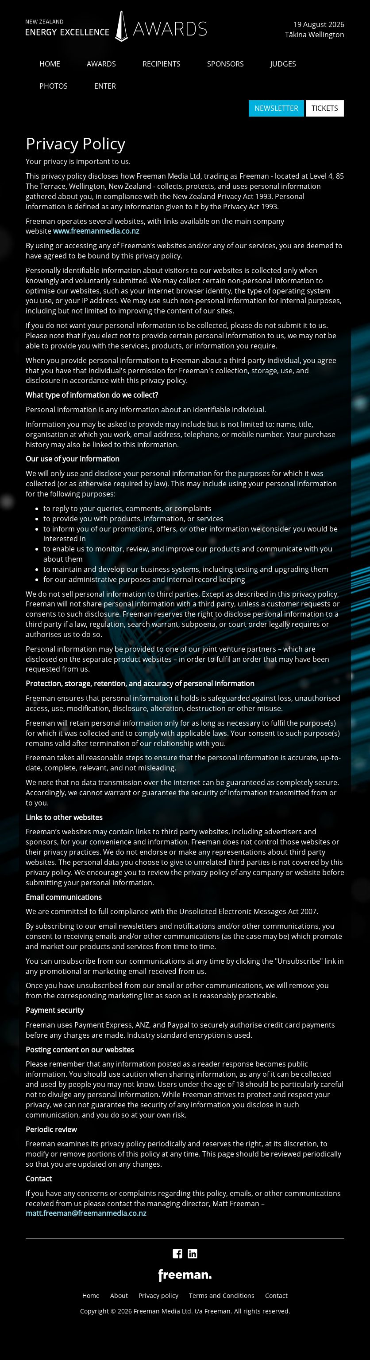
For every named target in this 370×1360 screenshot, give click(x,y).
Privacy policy (158, 1295)
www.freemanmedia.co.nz (96, 231)
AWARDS (101, 64)
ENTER (105, 86)
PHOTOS (53, 86)
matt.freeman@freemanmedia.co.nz (86, 1213)
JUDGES (283, 64)
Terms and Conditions (221, 1295)
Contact (276, 1295)
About (119, 1295)
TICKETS (325, 108)
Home (91, 1295)
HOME (49, 64)
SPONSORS (225, 64)
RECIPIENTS (162, 64)
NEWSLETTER (276, 108)
